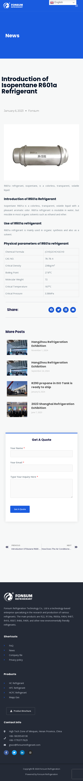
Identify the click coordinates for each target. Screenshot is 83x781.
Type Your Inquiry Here (24, 476)
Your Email (17, 462)
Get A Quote (20, 509)
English (56, 2)
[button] (51, 310)
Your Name (17, 448)
